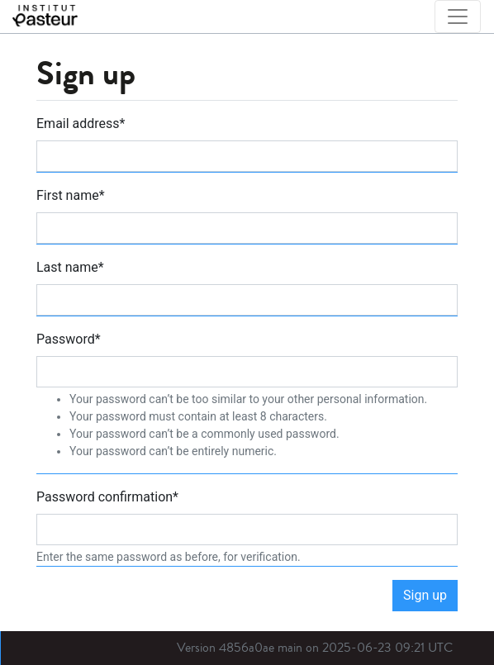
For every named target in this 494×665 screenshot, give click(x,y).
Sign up (425, 595)
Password (68, 339)
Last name (70, 267)
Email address (81, 123)
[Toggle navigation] (458, 16)
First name (70, 195)
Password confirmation (107, 497)
